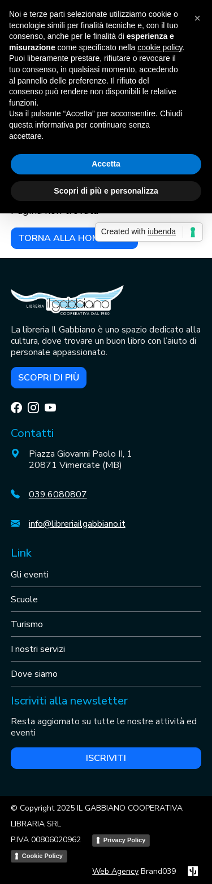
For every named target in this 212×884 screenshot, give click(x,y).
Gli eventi (30, 574)
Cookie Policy (42, 855)
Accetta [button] (106, 163)
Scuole (24, 599)
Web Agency (115, 871)
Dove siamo (34, 674)
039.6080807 (58, 494)
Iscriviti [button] (106, 758)
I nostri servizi (38, 649)
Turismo (27, 624)
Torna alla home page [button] (74, 238)
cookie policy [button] (159, 47)
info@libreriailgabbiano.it (77, 524)
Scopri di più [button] (48, 377)
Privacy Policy (124, 840)
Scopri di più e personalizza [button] (106, 190)
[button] (197, 18)
